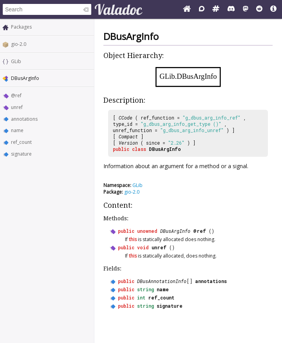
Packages (21, 27)
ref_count (21, 142)
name (17, 130)
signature (21, 154)
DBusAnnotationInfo (161, 281)
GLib (16, 61)
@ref (16, 95)
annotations (24, 119)
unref (17, 107)
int (141, 297)
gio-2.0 (18, 44)
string (145, 289)
